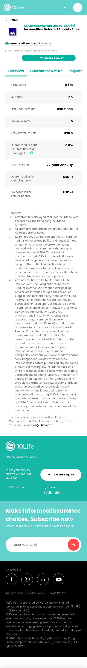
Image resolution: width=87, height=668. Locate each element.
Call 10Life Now (15, 487)
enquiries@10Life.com (38, 425)
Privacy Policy (35, 593)
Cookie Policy (56, 593)
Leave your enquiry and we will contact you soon (18, 474)
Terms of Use (14, 593)
